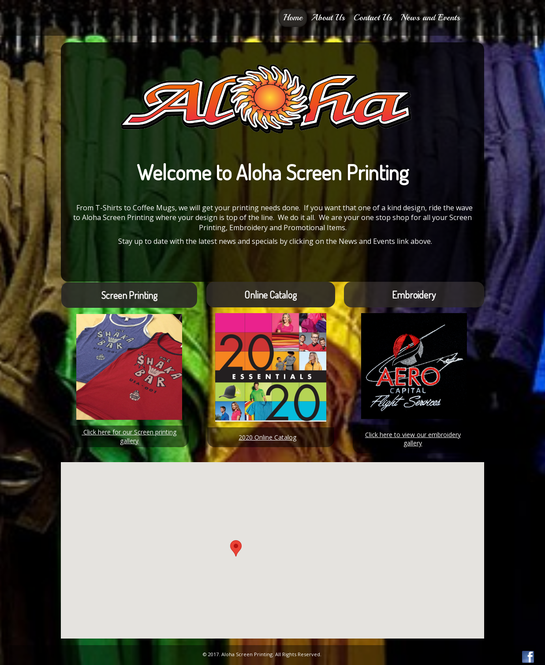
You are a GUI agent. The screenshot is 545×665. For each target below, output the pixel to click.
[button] (236, 548)
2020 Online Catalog (267, 437)
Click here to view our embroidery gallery (413, 439)
